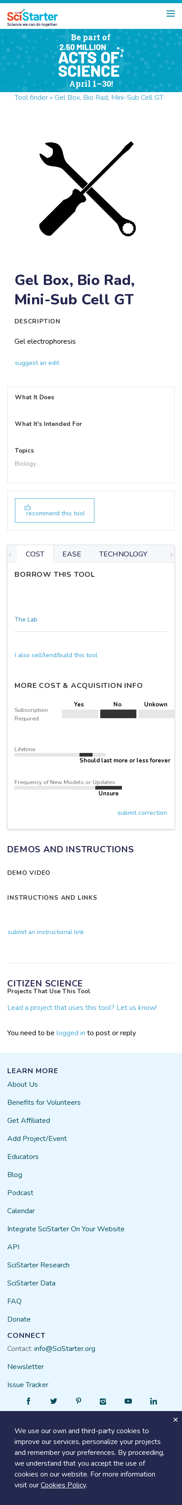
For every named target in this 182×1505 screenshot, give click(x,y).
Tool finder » (33, 98)
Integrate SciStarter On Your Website (66, 1229)
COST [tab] (35, 554)
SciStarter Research (38, 1265)
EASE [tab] (71, 554)
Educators (23, 1157)
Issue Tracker (27, 1385)
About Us (22, 1084)
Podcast (20, 1193)
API (13, 1247)
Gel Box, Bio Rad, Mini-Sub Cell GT (109, 98)
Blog (14, 1175)
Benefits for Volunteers (44, 1103)
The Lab (25, 619)
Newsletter (25, 1367)
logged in (70, 1033)
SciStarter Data (31, 1283)
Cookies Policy (63, 1485)
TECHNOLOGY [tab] (123, 554)
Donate (19, 1319)
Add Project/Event (37, 1139)
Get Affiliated (28, 1121)
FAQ (14, 1301)
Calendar (21, 1211)
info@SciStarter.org (64, 1349)
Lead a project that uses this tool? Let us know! (82, 1008)
